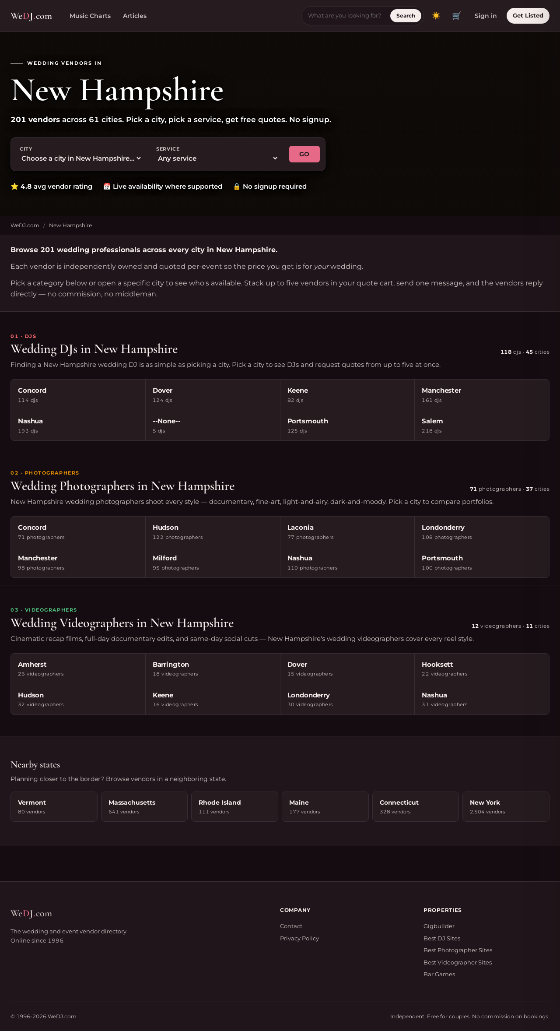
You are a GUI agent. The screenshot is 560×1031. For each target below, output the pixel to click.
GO (304, 154)
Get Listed (528, 15)
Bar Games (439, 974)
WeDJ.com (24, 225)
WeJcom (31, 16)
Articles (135, 16)
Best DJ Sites (442, 938)
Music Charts (90, 16)
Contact (291, 925)
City (26, 149)
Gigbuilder (439, 925)
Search (405, 15)
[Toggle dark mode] (436, 16)
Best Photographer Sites (458, 950)
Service (168, 149)
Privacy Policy (299, 938)
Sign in (486, 16)
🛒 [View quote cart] (457, 16)
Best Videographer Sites (458, 962)
